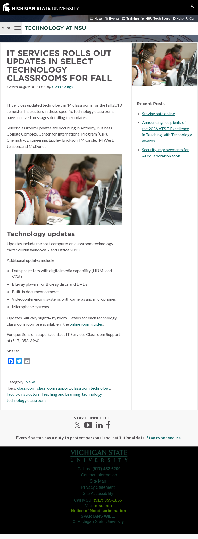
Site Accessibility (98, 493)
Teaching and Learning (60, 394)
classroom (26, 387)
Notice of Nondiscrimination (98, 511)
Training (132, 18)
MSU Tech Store (157, 18)
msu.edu (103, 505)
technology (92, 394)
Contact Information (99, 475)
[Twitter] (19, 362)
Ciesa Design (62, 86)
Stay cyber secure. (164, 437)
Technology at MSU (55, 28)
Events (114, 18)
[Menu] (11, 27)
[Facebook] (11, 362)
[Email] (27, 362)
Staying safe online (158, 113)
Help (180, 18)
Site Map (98, 481)
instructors (30, 394)
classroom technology (90, 387)
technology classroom (26, 400)
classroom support (53, 387)
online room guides (86, 324)
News (98, 18)
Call (192, 18)
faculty (13, 394)
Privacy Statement (98, 487)
